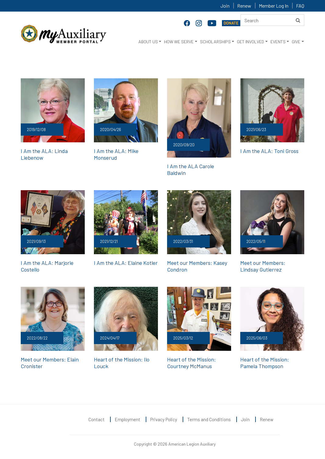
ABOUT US (148, 41)
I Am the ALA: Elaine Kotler (126, 262)
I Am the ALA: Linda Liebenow (44, 154)
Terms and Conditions (209, 419)
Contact (96, 419)
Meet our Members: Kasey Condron (197, 266)
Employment (127, 419)
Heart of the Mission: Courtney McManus (191, 362)
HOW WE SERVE (179, 41)
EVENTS (278, 41)
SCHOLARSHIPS (215, 41)
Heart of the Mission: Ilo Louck (121, 362)
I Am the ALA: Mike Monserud (116, 154)
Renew (244, 6)
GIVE (296, 41)
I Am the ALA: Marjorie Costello (47, 266)
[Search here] (272, 20)
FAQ (300, 6)
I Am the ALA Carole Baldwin (190, 169)
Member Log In (273, 6)
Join (225, 6)
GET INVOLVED (250, 41)
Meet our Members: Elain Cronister (50, 362)
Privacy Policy (163, 419)
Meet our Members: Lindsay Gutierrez (262, 266)
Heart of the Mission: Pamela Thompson (264, 362)
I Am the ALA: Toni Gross (269, 151)
